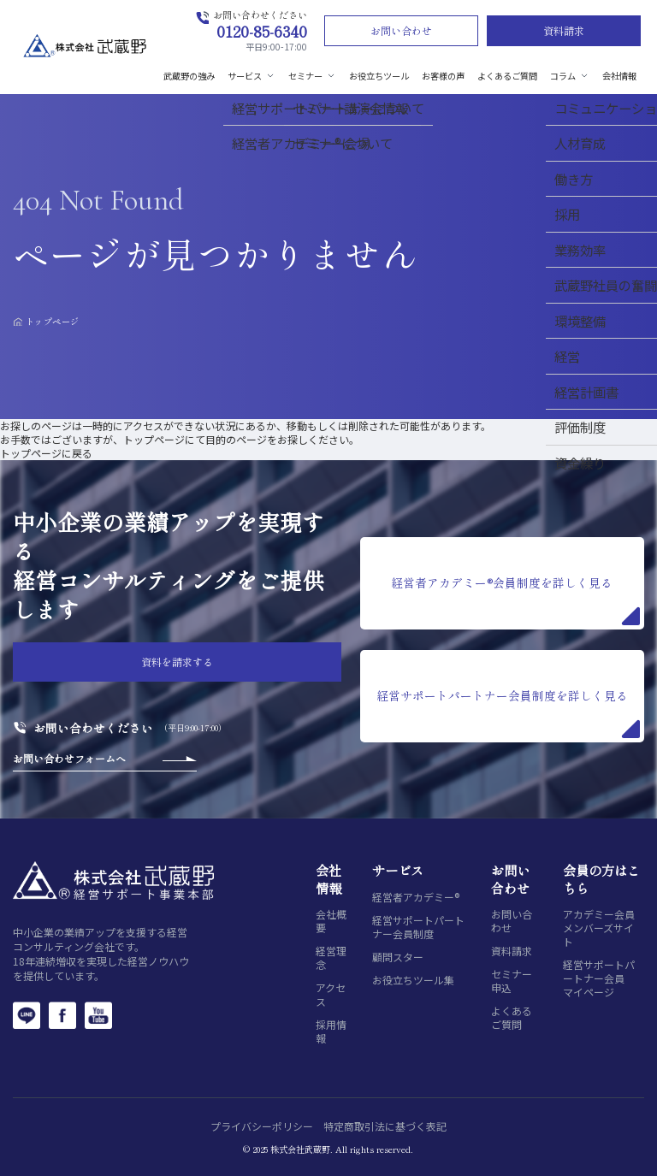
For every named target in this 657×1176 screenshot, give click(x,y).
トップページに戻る (46, 453)
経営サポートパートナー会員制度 (418, 927)
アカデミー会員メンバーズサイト (599, 927)
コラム (569, 75)
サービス (251, 75)
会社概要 (331, 921)
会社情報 (619, 75)
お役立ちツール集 (413, 980)
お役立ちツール (379, 75)
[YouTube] (98, 1015)
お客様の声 (443, 75)
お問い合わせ (401, 30)
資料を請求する (177, 661)
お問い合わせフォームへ (69, 758)
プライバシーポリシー (261, 1126)
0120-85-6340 (261, 30)
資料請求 (563, 30)
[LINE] (26, 1015)
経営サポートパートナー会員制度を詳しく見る (508, 712)
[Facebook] (62, 1015)
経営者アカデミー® (415, 897)
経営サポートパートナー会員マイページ (599, 978)
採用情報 (331, 1031)
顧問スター (397, 957)
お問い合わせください (93, 728)
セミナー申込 (511, 981)
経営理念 (331, 958)
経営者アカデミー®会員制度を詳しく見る (515, 599)
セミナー (312, 75)
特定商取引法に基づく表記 (385, 1126)
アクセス (331, 994)
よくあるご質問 (507, 75)
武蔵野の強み (189, 75)
